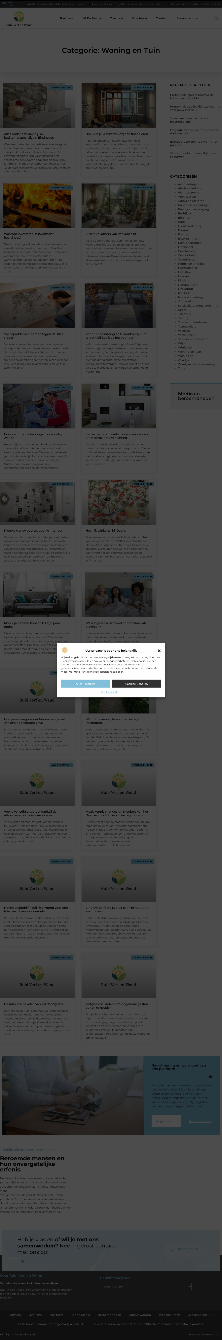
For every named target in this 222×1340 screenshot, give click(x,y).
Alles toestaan (85, 683)
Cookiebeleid (109, 692)
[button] (159, 651)
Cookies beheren (136, 683)
